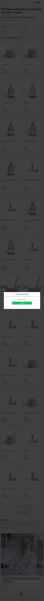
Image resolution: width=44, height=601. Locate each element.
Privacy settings (22, 299)
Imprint (19, 306)
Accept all (22, 303)
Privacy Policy (23, 306)
